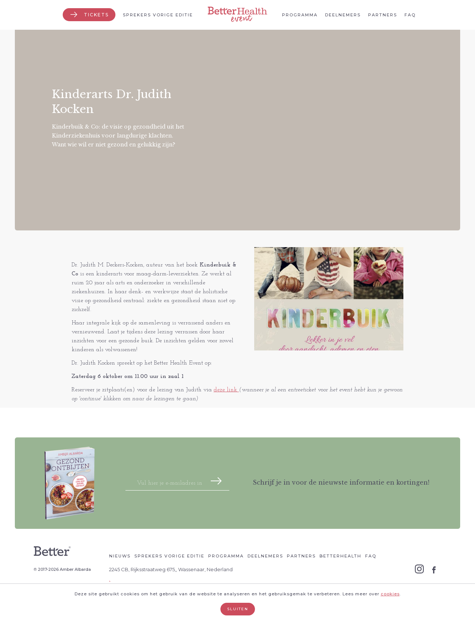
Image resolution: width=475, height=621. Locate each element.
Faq (410, 14)
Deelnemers (343, 14)
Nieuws (120, 556)
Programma (300, 14)
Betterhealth (340, 556)
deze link (226, 390)
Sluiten (237, 609)
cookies (390, 593)
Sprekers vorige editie (158, 14)
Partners (382, 14)
